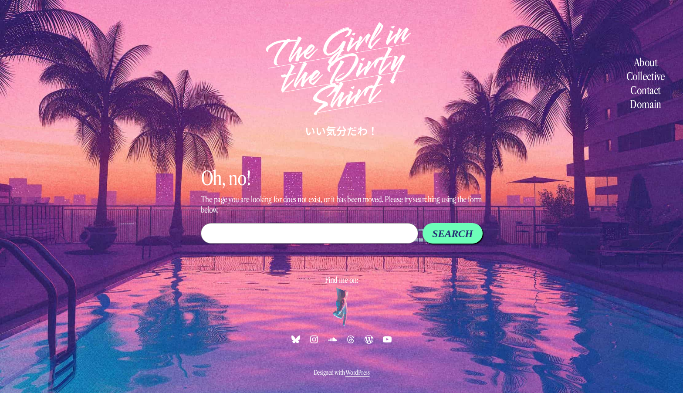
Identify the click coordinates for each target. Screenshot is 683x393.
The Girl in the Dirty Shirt (336, 67)
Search (452, 233)
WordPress (357, 372)
